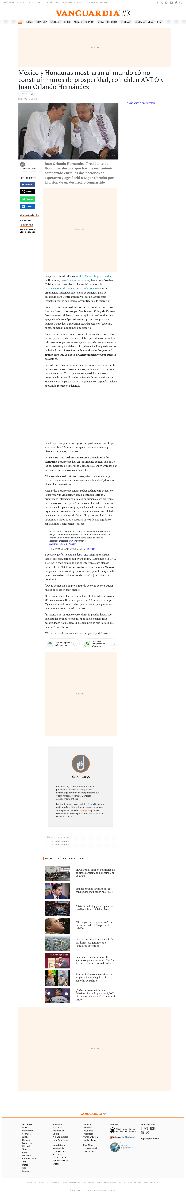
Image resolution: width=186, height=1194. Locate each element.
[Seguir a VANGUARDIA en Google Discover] (26, 93)
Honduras (26, 220)
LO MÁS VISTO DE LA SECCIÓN (140, 103)
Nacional (22, 99)
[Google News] (62, 643)
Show (101, 22)
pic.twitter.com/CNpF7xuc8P (62, 543)
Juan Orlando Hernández (75, 280)
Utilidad (125, 22)
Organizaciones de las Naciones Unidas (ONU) (71, 288)
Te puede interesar (60, 841)
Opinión (89, 22)
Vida (150, 22)
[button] (20, 22)
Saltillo (55, 22)
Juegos (30, 22)
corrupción (85, 810)
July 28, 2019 (89, 549)
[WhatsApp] (99, 643)
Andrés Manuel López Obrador (28, 231)
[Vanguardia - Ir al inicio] (93, 13)
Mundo (78, 22)
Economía (139, 22)
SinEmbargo (29, 168)
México (67, 22)
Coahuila (42, 22)
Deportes (112, 22)
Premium (161, 22)
